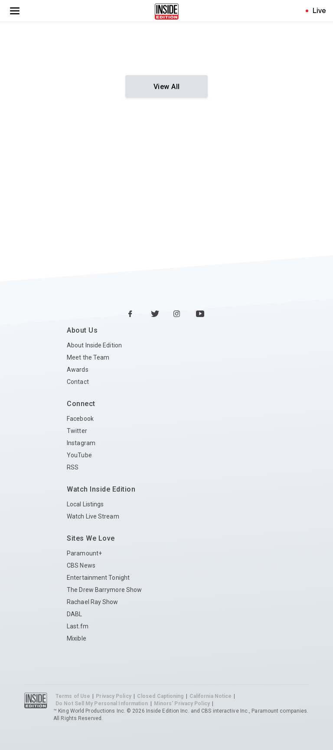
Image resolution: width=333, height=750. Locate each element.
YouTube (79, 455)
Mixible (76, 638)
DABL (74, 614)
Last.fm (77, 626)
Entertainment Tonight (98, 577)
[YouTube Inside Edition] (200, 314)
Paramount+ (84, 553)
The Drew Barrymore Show (104, 589)
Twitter (77, 430)
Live (319, 10)
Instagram (81, 442)
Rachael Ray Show (92, 601)
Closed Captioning (160, 696)
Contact (78, 381)
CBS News (81, 565)
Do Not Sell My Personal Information (102, 703)
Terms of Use (73, 696)
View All (166, 87)
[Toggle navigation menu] (15, 11)
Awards (77, 369)
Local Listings (85, 504)
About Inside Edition (94, 345)
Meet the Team (88, 357)
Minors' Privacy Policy (182, 703)
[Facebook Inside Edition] (132, 314)
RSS (72, 467)
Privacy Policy (113, 696)
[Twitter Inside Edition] (155, 314)
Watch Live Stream (93, 516)
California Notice (210, 696)
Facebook (80, 418)
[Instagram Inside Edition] (177, 314)
